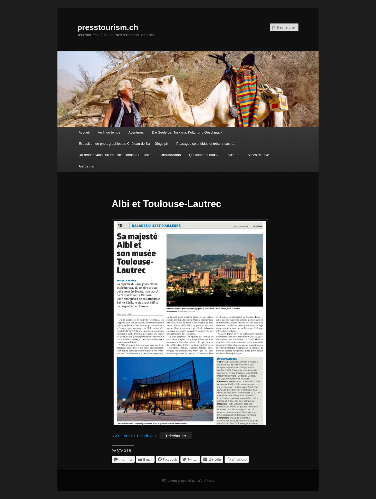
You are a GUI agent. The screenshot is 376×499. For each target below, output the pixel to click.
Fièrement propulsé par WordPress (188, 481)
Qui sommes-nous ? (204, 155)
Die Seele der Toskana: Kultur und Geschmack (187, 132)
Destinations (171, 155)
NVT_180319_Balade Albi (134, 436)
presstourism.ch (107, 27)
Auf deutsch (88, 166)
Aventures (136, 132)
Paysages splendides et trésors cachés (205, 144)
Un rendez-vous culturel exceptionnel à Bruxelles (115, 155)
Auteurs (233, 155)
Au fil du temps (109, 132)
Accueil (84, 132)
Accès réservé (258, 155)
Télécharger (175, 436)
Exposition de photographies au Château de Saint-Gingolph (123, 144)
